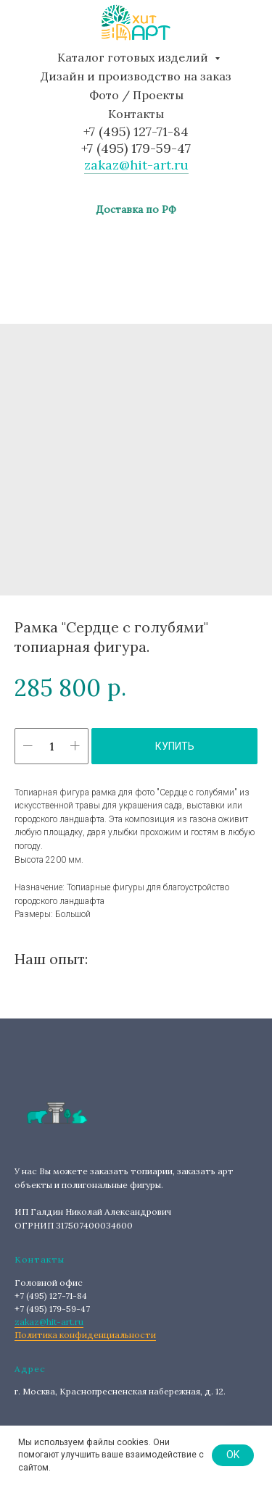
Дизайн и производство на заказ (136, 76)
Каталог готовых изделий (134, 57)
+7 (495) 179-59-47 (136, 148)
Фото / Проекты (136, 95)
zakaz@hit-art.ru (136, 164)
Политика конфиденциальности (85, 1334)
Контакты (136, 113)
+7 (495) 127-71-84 (136, 131)
